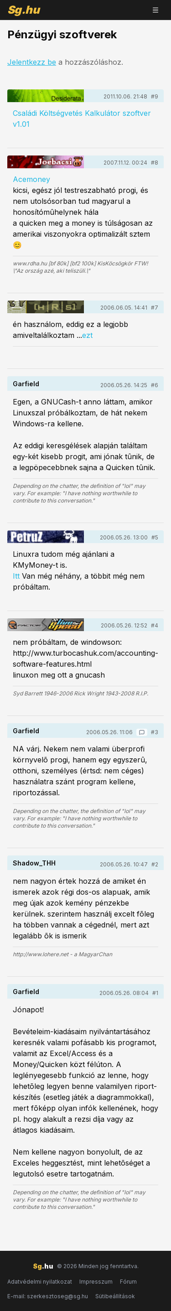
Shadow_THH (34, 863)
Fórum (128, 1281)
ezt (87, 335)
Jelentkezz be (31, 62)
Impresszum (96, 1281)
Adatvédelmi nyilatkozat (39, 1281)
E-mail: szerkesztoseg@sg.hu (47, 1296)
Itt (16, 575)
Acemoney (31, 179)
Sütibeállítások (115, 1296)
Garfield (26, 384)
